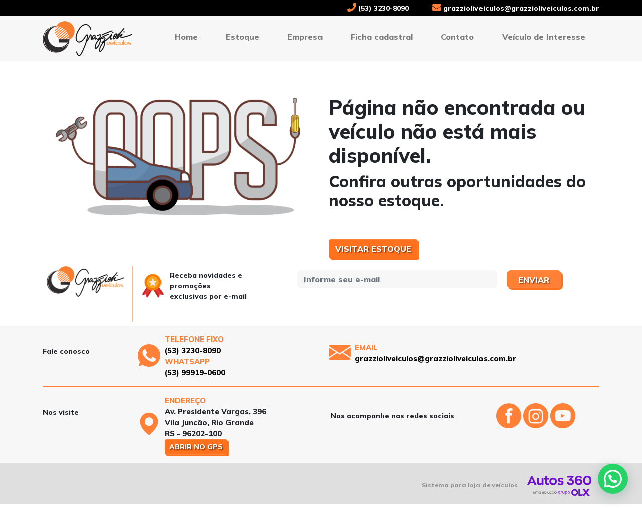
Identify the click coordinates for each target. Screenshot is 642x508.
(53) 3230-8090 (378, 8)
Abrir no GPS (196, 446)
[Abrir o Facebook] (509, 424)
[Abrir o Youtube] (562, 424)
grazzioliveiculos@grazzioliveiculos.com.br (515, 8)
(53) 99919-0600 (195, 372)
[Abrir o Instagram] (536, 424)
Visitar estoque (373, 249)
